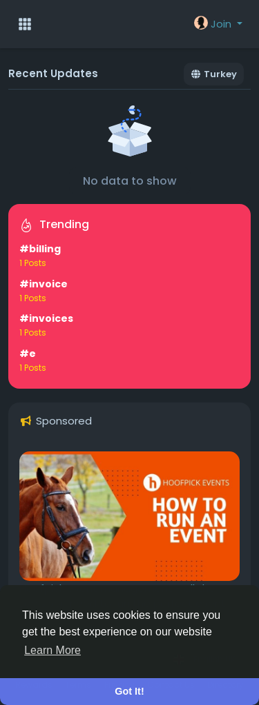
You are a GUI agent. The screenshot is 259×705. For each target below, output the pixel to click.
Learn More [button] (52, 650)
